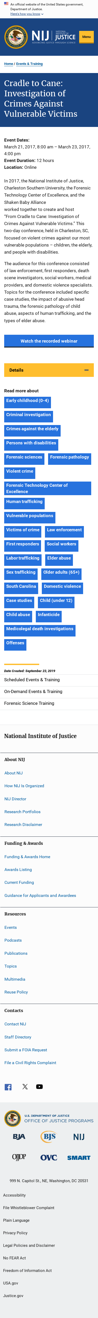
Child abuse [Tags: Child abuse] (18, 614)
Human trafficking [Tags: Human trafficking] (24, 501)
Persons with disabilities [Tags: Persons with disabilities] (31, 442)
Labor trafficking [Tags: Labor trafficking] (22, 558)
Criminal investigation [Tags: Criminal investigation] (28, 414)
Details (16, 370)
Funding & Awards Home (27, 856)
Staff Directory (17, 1036)
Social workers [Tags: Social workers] (61, 543)
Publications (15, 953)
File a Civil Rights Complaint (30, 1062)
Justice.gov (13, 1295)
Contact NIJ (15, 1023)
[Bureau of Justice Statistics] (49, 1144)
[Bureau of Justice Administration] (19, 1141)
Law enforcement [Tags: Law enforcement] (64, 529)
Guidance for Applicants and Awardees (40, 895)
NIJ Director (15, 798)
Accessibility (14, 1195)
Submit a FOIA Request (25, 1049)
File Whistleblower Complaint (28, 1207)
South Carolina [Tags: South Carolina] (21, 586)
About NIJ (13, 772)
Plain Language (16, 1220)
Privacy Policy (15, 1233)
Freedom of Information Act (27, 1270)
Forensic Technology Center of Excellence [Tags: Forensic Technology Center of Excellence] (37, 488)
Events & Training (29, 64)
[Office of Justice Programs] (16, 37)
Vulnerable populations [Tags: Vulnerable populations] (29, 515)
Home (8, 64)
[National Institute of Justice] (79, 1141)
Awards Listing (18, 869)
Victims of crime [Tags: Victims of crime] (22, 529)
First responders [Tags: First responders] (22, 543)
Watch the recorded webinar (49, 341)
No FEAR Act (14, 1258)
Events (10, 927)
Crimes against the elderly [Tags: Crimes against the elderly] (32, 428)
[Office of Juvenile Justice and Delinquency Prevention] (19, 1162)
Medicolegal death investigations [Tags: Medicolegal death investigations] (39, 628)
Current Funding (19, 882)
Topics (10, 966)
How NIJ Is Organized (24, 785)
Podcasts (13, 940)
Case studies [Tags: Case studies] (19, 600)
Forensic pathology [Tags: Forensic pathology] (69, 457)
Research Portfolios (22, 811)
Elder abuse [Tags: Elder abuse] (59, 558)
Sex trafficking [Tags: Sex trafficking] (21, 572)
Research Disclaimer (23, 824)
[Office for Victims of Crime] (49, 1161)
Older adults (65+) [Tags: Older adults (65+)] (61, 572)
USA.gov (10, 1283)
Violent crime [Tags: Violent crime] (19, 471)
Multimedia (14, 978)
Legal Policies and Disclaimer (29, 1245)
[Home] (53, 37)
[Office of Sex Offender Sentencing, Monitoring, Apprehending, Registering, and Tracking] (78, 1161)
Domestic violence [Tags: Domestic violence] (62, 586)
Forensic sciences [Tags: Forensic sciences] (24, 457)
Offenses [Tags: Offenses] (15, 642)
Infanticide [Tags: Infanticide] (49, 614)
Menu (86, 37)
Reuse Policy (16, 992)
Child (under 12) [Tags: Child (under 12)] (56, 600)
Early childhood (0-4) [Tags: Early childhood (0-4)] (27, 400)
